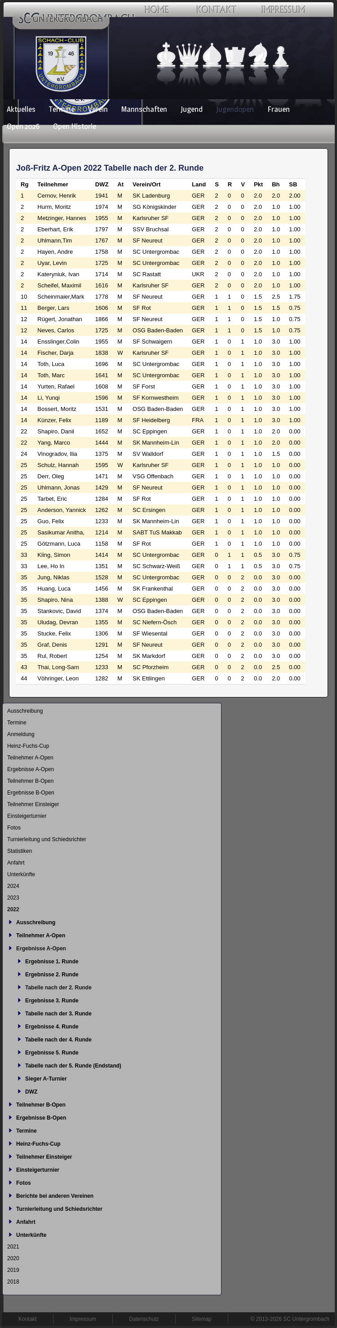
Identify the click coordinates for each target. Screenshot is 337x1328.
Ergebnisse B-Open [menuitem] (30, 793)
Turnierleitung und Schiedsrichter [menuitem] (46, 839)
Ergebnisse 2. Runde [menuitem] (52, 974)
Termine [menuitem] (62, 109)
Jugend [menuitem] (192, 109)
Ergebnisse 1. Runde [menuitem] (52, 961)
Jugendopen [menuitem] (235, 109)
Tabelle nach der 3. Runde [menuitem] (58, 1013)
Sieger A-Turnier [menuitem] (46, 1079)
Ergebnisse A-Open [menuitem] (30, 769)
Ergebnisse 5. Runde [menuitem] (52, 1053)
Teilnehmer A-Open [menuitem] (30, 757)
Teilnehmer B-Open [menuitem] (30, 781)
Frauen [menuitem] (278, 109)
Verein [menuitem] (98, 109)
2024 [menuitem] (13, 886)
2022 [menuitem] (13, 909)
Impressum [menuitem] (83, 1319)
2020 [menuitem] (13, 1258)
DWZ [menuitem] (31, 1092)
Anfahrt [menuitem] (16, 863)
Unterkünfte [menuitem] (21, 874)
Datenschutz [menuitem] (144, 1319)
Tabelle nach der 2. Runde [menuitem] (58, 987)
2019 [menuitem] (13, 1270)
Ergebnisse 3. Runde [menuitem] (52, 1000)
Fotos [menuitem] (14, 828)
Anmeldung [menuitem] (21, 734)
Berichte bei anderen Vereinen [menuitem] (54, 1196)
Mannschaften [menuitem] (144, 109)
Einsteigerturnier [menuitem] (26, 816)
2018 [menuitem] (13, 1282)
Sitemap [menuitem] (202, 1319)
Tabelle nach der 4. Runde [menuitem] (58, 1040)
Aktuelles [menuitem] (21, 109)
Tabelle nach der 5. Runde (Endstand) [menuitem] (73, 1066)
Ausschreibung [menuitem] (25, 711)
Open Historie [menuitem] (74, 126)
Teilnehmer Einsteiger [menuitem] (33, 804)
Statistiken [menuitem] (19, 851)
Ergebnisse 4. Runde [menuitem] (52, 1027)
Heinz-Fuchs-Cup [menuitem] (28, 746)
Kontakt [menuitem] (27, 1319)
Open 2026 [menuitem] (23, 126)
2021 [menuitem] (13, 1247)
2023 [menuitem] (13, 898)
